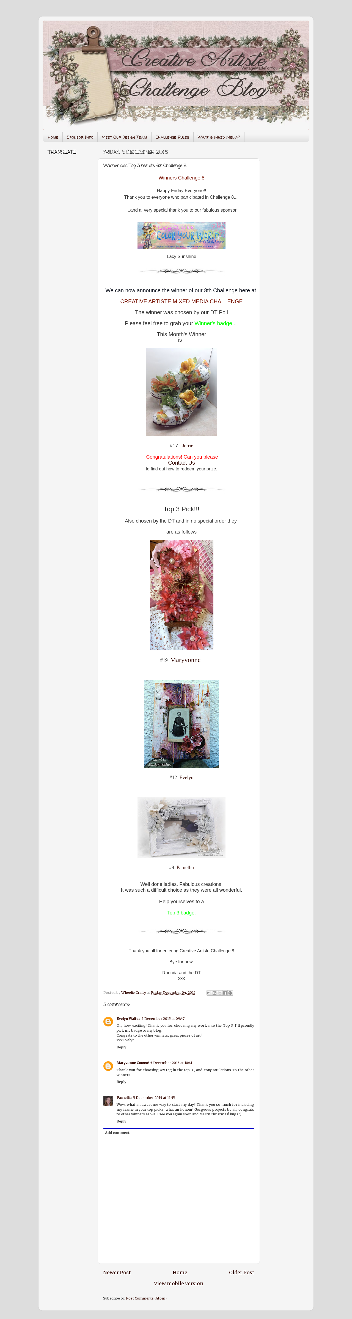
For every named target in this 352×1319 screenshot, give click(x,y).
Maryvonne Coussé (133, 1063)
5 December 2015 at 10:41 (171, 1063)
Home (53, 137)
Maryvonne (185, 659)
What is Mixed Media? (219, 137)
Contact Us (181, 463)
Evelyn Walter (128, 1019)
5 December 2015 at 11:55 (154, 1098)
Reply (121, 1047)
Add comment (117, 1133)
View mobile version (179, 1284)
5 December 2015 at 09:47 (163, 1019)
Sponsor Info (80, 137)
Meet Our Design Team (124, 137)
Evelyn (187, 777)
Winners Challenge (180, 178)
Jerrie (187, 445)
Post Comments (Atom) (146, 1298)
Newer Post (117, 1273)
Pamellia (185, 867)
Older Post (241, 1273)
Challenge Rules (172, 137)
